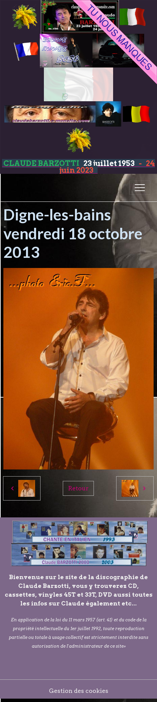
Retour (78, 488)
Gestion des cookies (78, 690)
